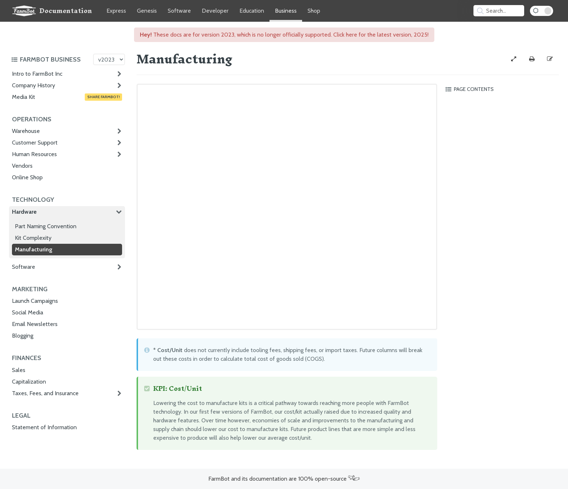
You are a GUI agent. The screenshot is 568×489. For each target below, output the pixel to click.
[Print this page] (532, 59)
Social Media (27, 312)
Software (179, 10)
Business (286, 10)
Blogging (22, 335)
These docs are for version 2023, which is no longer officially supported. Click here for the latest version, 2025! (284, 34)
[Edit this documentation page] (550, 59)
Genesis (147, 10)
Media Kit (67, 97)
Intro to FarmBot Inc (37, 73)
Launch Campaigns (35, 300)
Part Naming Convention (45, 226)
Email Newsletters (35, 324)
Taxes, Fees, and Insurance (45, 393)
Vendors (22, 165)
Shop (314, 10)
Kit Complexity (33, 237)
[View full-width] (514, 59)
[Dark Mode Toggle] (541, 11)
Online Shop (27, 177)
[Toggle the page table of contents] (501, 89)
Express (116, 10)
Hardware (24, 211)
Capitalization (29, 381)
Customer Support (35, 142)
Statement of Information (44, 427)
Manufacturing (34, 249)
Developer (215, 10)
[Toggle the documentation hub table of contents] (50, 59)
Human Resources (34, 154)
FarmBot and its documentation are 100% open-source (284, 478)
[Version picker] (109, 59)
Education (251, 10)
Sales (18, 370)
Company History (33, 85)
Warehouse (26, 131)
